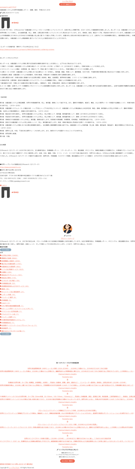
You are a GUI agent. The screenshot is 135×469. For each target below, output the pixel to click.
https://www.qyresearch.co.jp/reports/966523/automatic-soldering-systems (27, 49)
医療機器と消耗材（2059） (10, 261)
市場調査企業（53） (8, 283)
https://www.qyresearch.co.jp (10, 167)
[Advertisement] (56, 211)
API (25, 464)
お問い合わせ (19, 464)
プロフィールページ (67, 238)
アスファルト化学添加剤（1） (11, 311)
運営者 (2, 464)
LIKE (3, 185)
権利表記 (30, 464)
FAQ (12, 464)
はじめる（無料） (68, 461)
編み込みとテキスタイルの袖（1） (12, 331)
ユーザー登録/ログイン (67, 4)
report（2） (5, 303)
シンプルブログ (67, 1)
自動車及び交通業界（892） (10, 267)
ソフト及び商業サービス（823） (12, 269)
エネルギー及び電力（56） (10, 281)
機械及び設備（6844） (9, 258)
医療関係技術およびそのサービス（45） (14, 286)
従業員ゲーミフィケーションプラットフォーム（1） (18, 325)
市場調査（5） (6, 300)
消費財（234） (6, 272)
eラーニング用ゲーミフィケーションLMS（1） (17, 309)
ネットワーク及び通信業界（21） (12, 292)
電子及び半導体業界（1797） (11, 264)
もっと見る (5, 250)
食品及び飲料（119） (8, 278)
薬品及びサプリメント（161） (11, 275)
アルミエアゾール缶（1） (9, 314)
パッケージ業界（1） (8, 317)
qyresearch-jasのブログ (8, 7)
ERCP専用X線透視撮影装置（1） (12, 306)
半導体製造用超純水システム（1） (12, 320)
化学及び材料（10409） (9, 255)
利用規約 (8, 464)
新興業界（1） (6, 328)
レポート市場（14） (8, 295)
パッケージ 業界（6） (8, 297)
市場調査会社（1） (7, 323)
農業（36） (5, 289)
